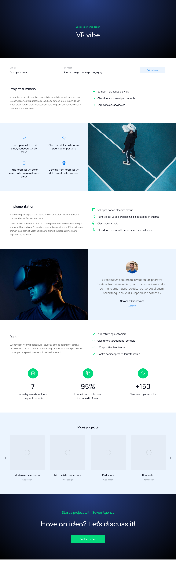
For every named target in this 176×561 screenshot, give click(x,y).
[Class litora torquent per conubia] (129, 98)
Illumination (149, 475)
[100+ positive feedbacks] (129, 348)
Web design (94, 26)
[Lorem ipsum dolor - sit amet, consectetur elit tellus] (24, 138)
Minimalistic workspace (67, 475)
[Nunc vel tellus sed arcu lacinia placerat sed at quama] (93, 217)
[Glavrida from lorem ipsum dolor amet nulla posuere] (64, 164)
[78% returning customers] (129, 335)
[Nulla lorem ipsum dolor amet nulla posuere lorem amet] (24, 164)
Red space (108, 475)
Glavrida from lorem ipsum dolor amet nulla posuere (64, 172)
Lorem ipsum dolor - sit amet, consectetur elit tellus (24, 148)
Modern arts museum (27, 475)
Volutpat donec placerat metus (115, 210)
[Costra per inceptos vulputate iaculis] (129, 355)
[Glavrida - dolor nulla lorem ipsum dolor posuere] (64, 138)
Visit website (152, 70)
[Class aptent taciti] (93, 223)
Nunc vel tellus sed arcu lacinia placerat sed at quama (128, 217)
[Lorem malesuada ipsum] (129, 105)
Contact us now (88, 540)
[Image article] (27, 453)
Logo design (82, 26)
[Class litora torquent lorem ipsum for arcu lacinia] (93, 230)
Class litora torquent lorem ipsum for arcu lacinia (124, 230)
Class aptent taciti (107, 224)
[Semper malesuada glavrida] (129, 92)
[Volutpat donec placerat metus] (93, 210)
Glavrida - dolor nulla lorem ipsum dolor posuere (64, 146)
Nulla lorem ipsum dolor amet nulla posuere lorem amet (24, 174)
